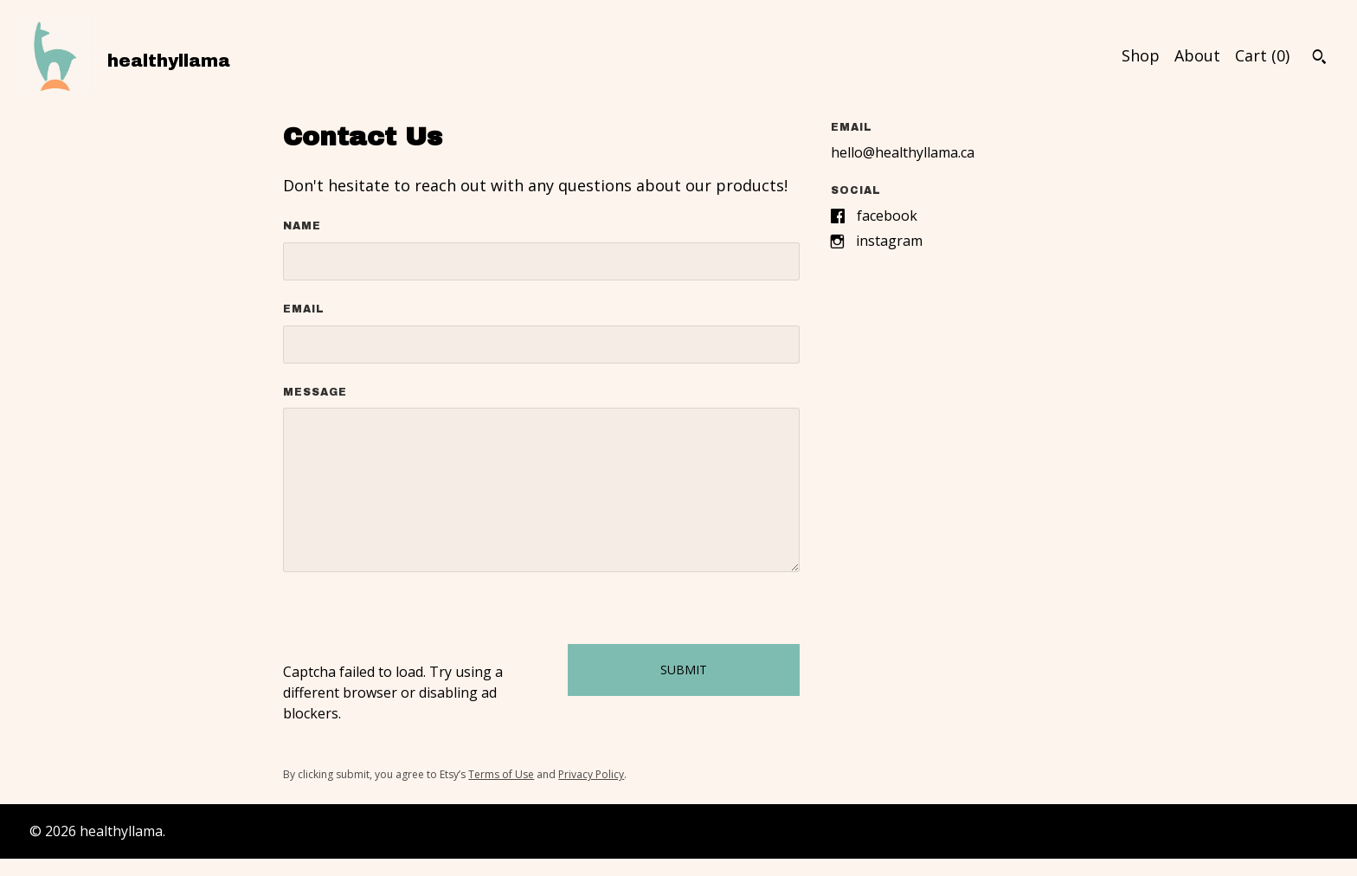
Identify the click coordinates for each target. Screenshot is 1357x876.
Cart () (1262, 55)
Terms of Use (501, 774)
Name (302, 226)
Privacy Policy (591, 774)
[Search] (1319, 58)
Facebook (887, 215)
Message (315, 392)
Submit (683, 669)
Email (304, 309)
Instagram (889, 240)
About (1197, 55)
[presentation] (414, 627)
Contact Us (1274, 831)
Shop (1141, 55)
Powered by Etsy (222, 831)
